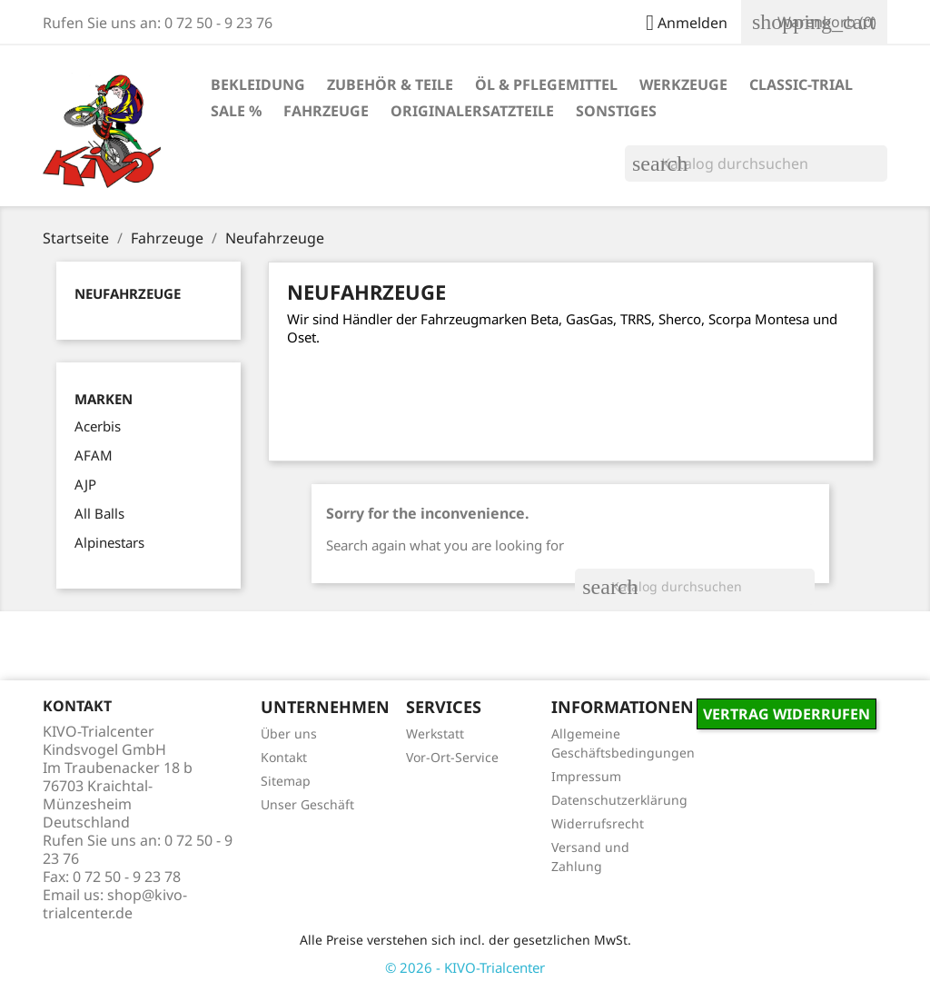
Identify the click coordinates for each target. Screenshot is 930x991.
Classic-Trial (801, 84)
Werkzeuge (683, 84)
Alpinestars (109, 542)
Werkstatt (435, 733)
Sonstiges (616, 111)
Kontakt (284, 757)
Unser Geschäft (307, 804)
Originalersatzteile (472, 111)
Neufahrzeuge (127, 293)
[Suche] (756, 163)
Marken (103, 399)
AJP (85, 484)
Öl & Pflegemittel (546, 84)
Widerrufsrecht (597, 823)
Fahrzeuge (326, 111)
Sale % (236, 111)
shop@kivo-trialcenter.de (115, 904)
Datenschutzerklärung (619, 799)
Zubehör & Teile (390, 84)
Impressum (586, 776)
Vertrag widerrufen (786, 714)
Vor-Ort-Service (452, 757)
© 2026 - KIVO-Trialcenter (465, 967)
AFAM (93, 455)
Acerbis (97, 426)
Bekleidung (258, 84)
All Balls (99, 513)
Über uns (289, 733)
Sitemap (286, 780)
